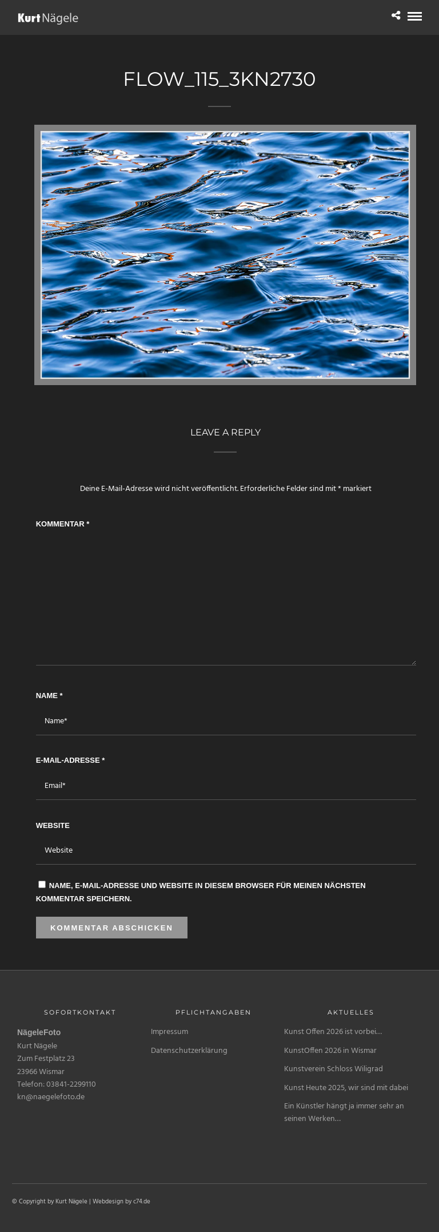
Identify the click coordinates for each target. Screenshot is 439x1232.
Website (53, 825)
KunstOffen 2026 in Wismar (330, 1050)
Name (49, 695)
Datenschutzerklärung (189, 1050)
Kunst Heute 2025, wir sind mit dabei (346, 1088)
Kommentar (63, 524)
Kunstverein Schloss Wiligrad (333, 1069)
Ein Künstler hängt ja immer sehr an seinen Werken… (344, 1113)
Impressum (169, 1032)
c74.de (141, 1202)
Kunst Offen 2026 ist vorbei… (333, 1032)
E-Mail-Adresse (70, 760)
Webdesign (108, 1202)
